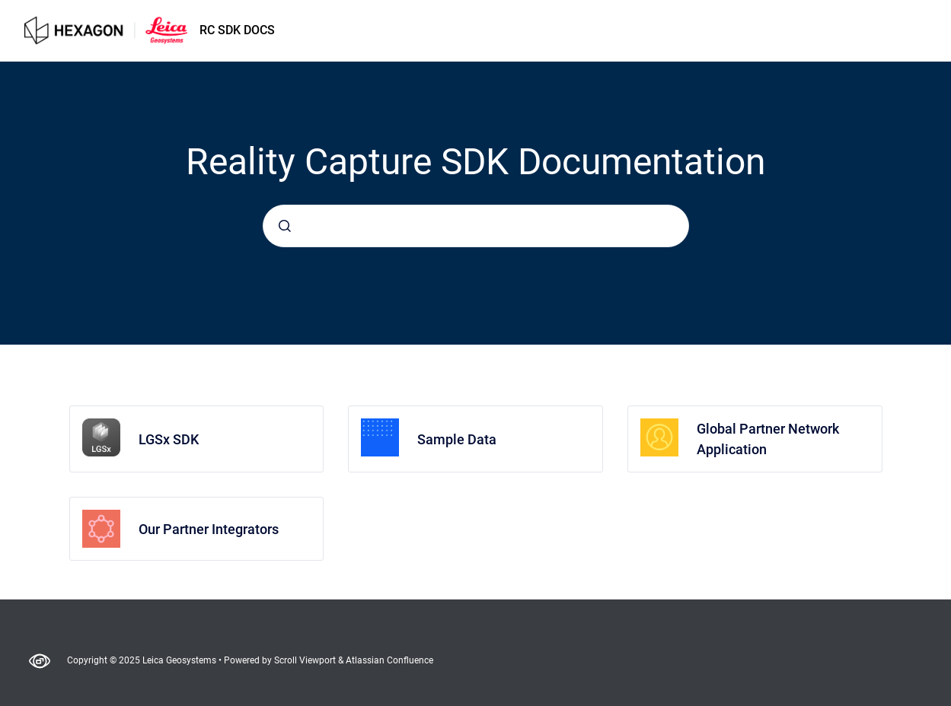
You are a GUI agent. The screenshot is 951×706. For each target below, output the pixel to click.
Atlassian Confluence (389, 660)
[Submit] (285, 226)
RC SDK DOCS (237, 30)
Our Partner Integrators (209, 529)
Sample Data (456, 439)
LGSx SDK (169, 439)
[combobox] (475, 225)
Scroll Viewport (306, 660)
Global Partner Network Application (768, 439)
